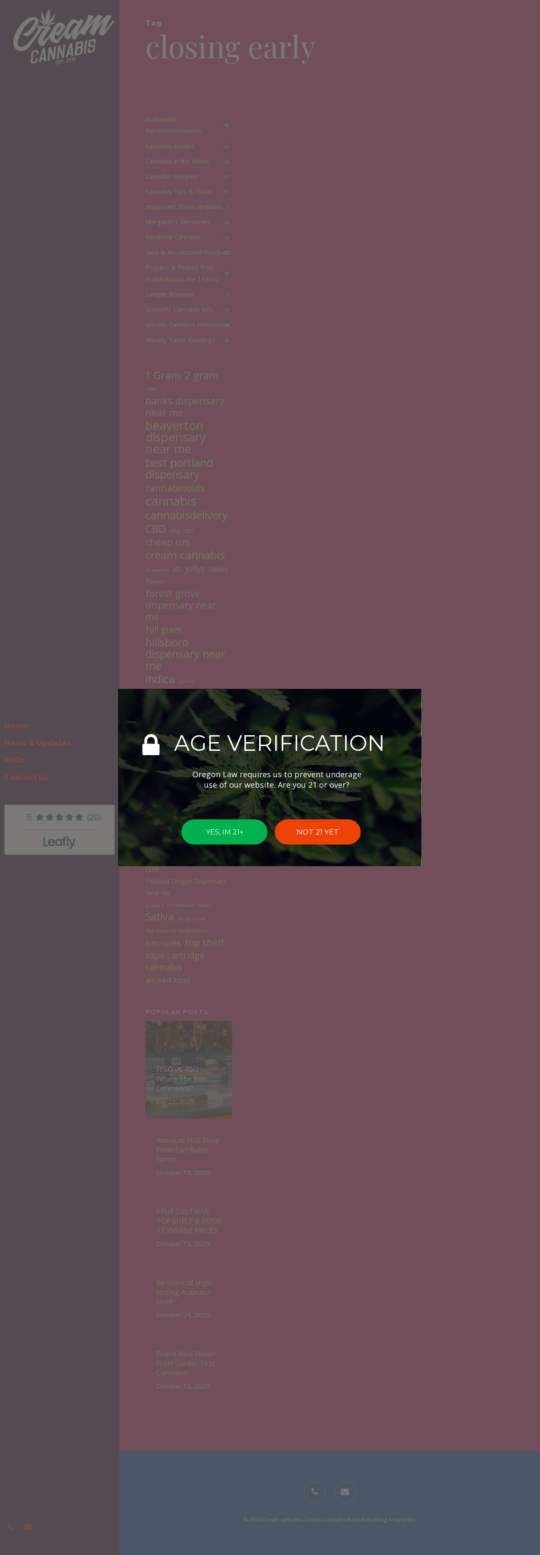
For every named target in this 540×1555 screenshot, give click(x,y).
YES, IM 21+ (225, 832)
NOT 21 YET (317, 832)
